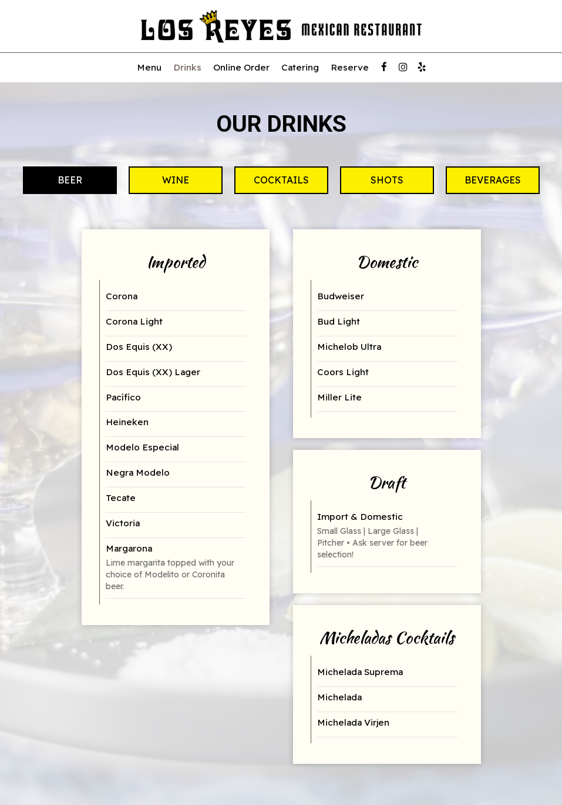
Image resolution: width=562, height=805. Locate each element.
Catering (300, 67)
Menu (149, 67)
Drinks (187, 67)
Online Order (241, 67)
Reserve (350, 67)
